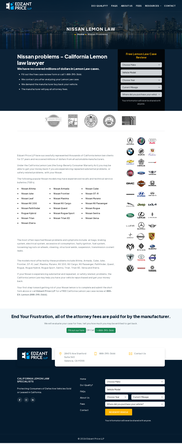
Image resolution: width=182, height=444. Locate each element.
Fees (139, 6)
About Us (127, 6)
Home (80, 35)
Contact (170, 6)
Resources (152, 6)
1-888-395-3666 (105, 331)
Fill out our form (76, 331)
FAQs (114, 6)
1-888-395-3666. (74, 75)
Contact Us (140, 354)
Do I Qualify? (99, 6)
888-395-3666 (38, 295)
